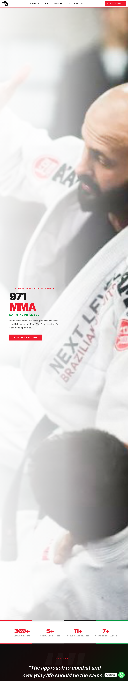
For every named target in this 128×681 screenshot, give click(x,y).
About (47, 4)
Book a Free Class (115, 3)
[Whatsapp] (121, 675)
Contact (78, 4)
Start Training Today (25, 338)
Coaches (58, 4)
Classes (34, 4)
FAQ (68, 4)
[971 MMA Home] (5, 3)
